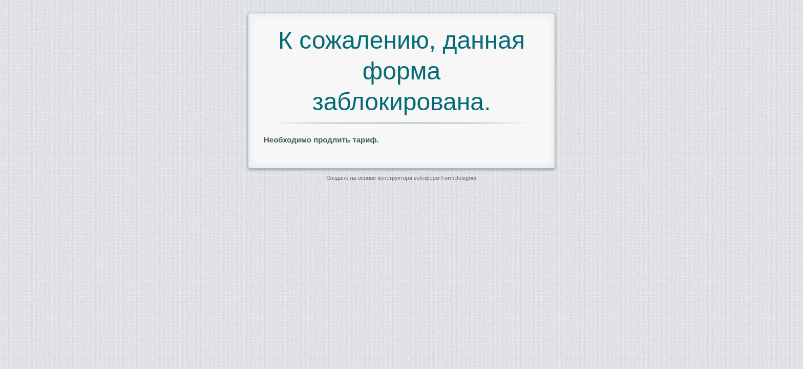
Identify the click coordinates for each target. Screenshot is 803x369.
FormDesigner (459, 178)
